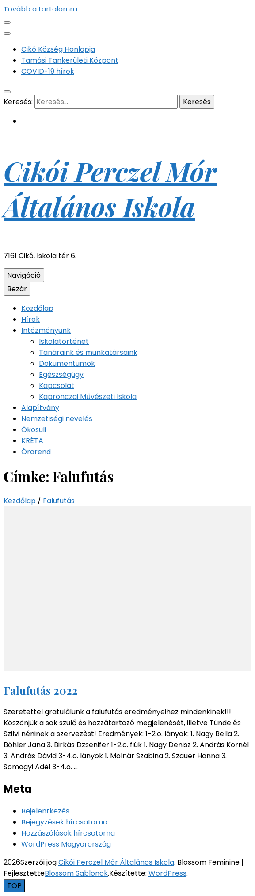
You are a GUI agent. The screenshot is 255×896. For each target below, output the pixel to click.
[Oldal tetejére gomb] (14, 885)
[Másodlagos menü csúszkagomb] (7, 22)
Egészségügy (61, 374)
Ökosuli (33, 430)
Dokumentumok (67, 363)
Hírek (30, 319)
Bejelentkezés (45, 811)
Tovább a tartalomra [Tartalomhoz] (40, 9)
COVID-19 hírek (47, 71)
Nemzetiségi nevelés (56, 419)
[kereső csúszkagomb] (7, 91)
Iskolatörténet (64, 341)
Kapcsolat (56, 385)
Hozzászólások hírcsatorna (68, 833)
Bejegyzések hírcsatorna (64, 822)
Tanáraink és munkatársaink (88, 352)
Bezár (17, 289)
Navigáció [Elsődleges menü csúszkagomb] (24, 275)
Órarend (36, 452)
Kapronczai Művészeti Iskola (88, 397)
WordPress (167, 873)
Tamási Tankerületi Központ (69, 60)
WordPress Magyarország (66, 844)
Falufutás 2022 (41, 690)
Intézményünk (46, 330)
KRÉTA (32, 441)
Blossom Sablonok (76, 873)
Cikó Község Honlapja (58, 49)
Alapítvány (40, 408)
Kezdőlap (37, 308)
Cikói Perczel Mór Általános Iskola (110, 188)
